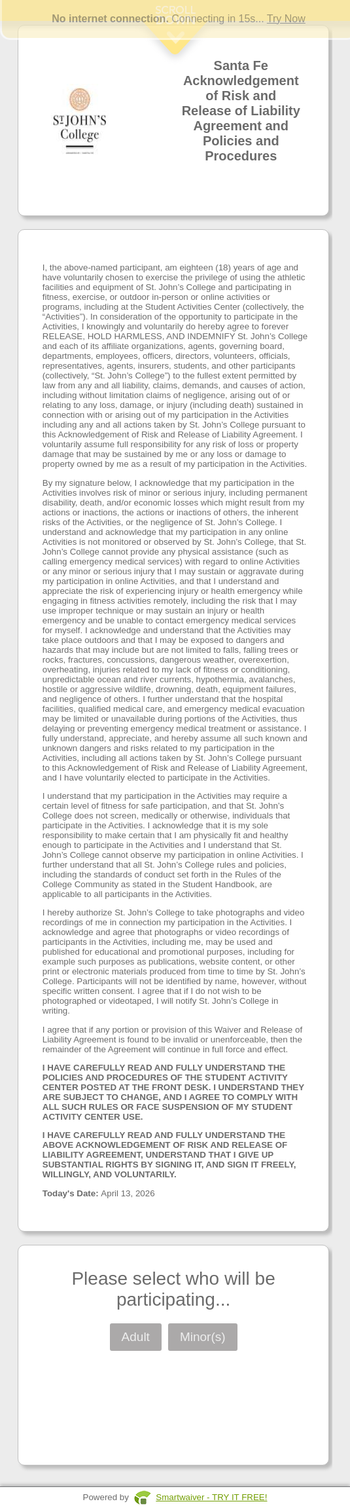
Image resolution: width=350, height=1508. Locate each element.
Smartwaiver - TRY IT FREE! (211, 1497)
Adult (136, 1337)
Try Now (286, 18)
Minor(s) (203, 1337)
